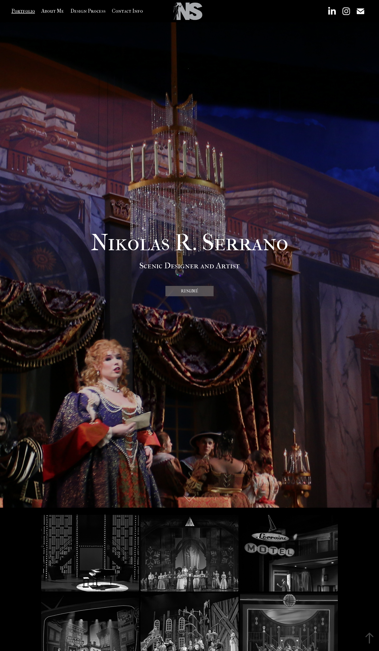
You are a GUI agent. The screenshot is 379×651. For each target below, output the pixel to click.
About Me (52, 11)
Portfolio (23, 11)
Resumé (189, 290)
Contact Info (127, 11)
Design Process (88, 11)
